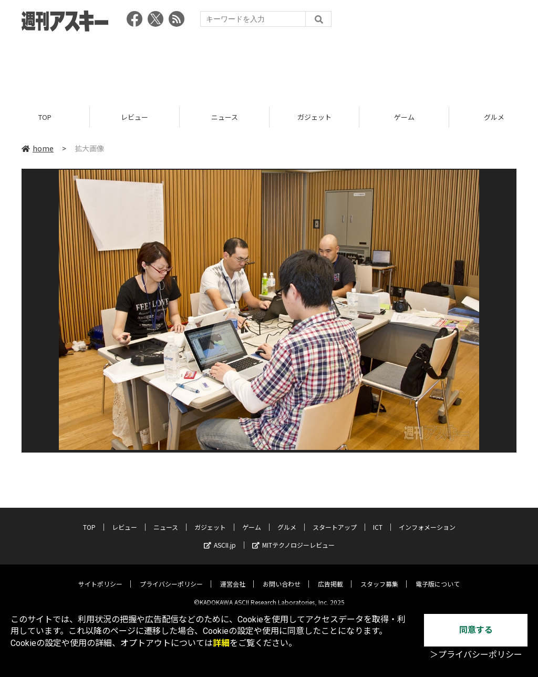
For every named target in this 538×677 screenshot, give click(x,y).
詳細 (221, 643)
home (38, 148)
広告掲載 (330, 575)
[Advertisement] (269, 65)
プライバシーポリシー (171, 575)
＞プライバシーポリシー (476, 655)
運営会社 (232, 575)
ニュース (224, 117)
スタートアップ (335, 519)
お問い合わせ (282, 575)
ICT (377, 519)
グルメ (286, 519)
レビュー (134, 117)
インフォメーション (427, 519)
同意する (476, 630)
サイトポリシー (100, 575)
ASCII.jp (220, 536)
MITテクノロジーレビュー (293, 536)
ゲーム (404, 117)
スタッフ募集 (379, 575)
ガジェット (314, 117)
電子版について (438, 575)
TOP (44, 117)
